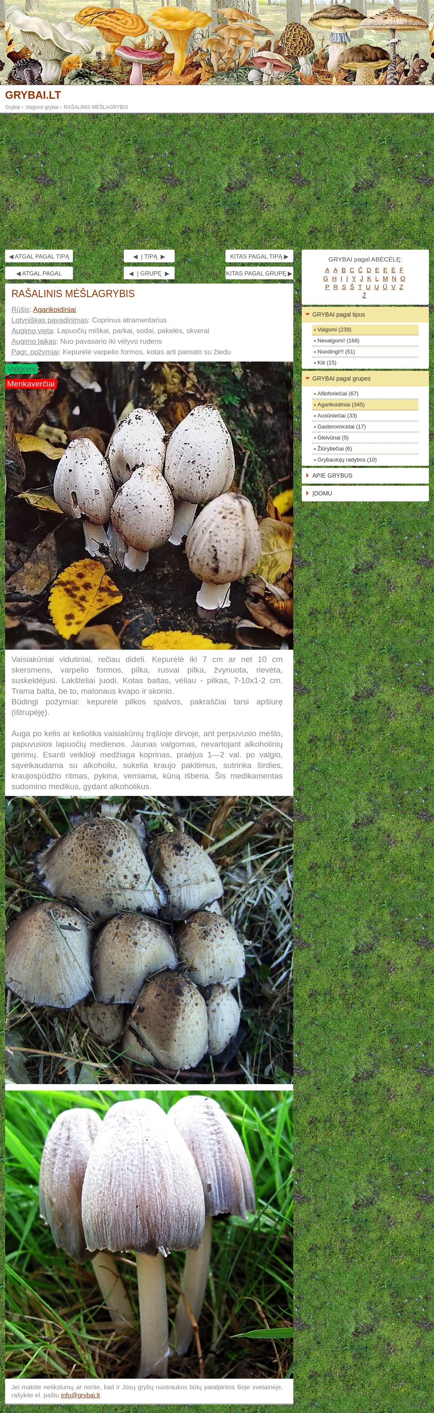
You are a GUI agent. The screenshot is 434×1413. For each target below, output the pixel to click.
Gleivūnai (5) (333, 437)
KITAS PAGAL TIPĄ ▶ (259, 256)
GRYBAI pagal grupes (341, 378)
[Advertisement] (217, 181)
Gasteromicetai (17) (341, 426)
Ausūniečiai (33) (337, 415)
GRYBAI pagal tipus (338, 314)
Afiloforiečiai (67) (338, 393)
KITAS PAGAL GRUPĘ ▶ (259, 273)
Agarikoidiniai (54, 310)
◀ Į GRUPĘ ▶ (149, 273)
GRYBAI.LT (33, 95)
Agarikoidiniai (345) (340, 404)
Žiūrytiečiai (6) (334, 448)
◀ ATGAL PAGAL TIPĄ (39, 256)
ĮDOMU (322, 493)
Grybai (12, 107)
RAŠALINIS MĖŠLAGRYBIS (96, 107)
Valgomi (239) (334, 329)
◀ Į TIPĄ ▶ (149, 256)
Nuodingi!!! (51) (336, 351)
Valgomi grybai (41, 107)
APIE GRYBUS (332, 475)
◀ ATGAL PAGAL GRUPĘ (39, 274)
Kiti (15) (327, 362)
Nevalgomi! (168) (338, 340)
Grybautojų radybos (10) (347, 459)
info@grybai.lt (80, 1395)
